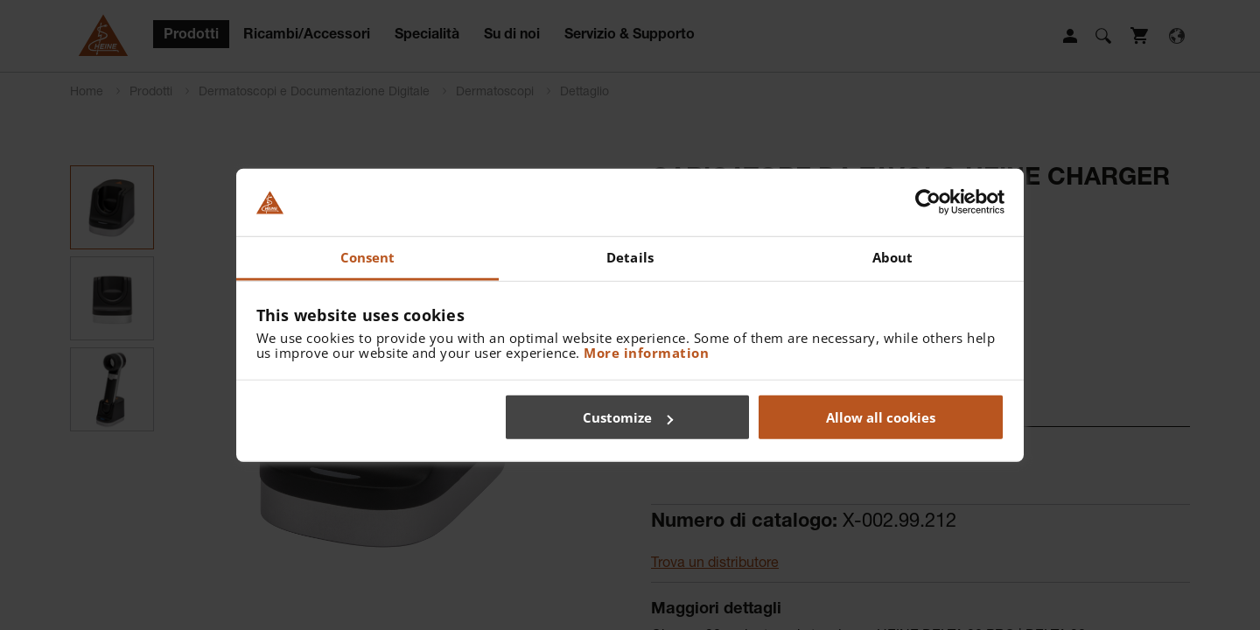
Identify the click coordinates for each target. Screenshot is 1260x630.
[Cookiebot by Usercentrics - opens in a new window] (927, 202)
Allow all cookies (880, 417)
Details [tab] (630, 257)
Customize (628, 417)
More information (646, 351)
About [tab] (893, 257)
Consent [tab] (368, 257)
